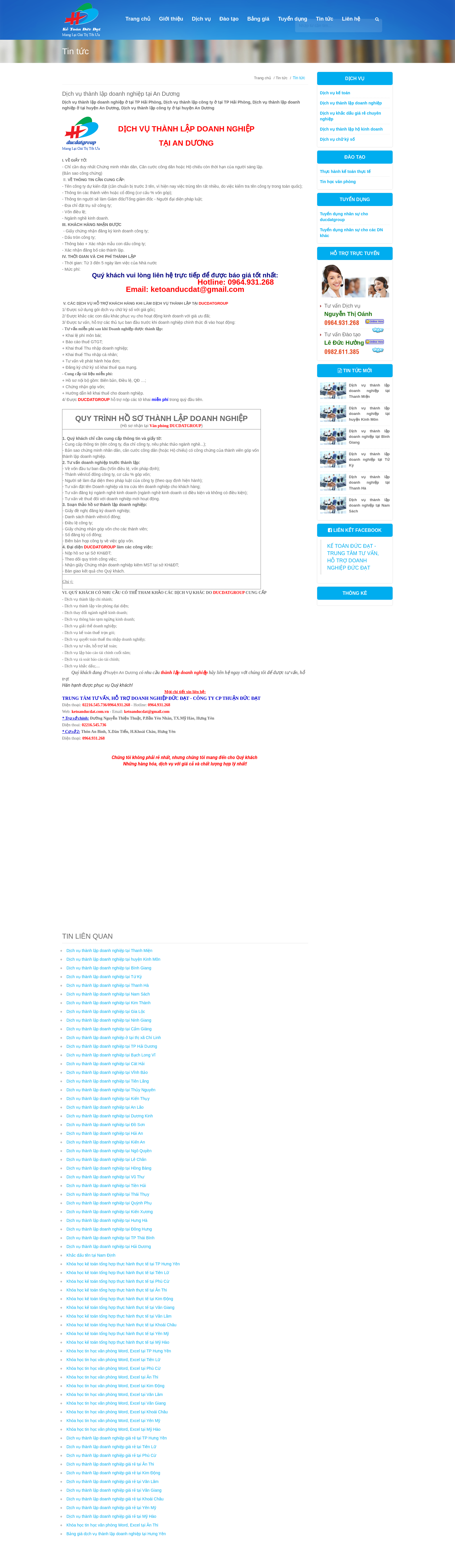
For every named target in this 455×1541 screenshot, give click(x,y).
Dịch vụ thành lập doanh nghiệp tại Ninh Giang (108, 1020)
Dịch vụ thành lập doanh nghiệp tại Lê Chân (106, 1159)
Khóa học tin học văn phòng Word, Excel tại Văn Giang (116, 1403)
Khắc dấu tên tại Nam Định (90, 1255)
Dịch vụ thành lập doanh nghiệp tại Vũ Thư (105, 1177)
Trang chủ (137, 19)
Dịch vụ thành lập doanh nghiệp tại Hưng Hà (106, 1220)
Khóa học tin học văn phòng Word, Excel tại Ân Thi (112, 1377)
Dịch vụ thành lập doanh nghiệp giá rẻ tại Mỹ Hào (111, 1516)
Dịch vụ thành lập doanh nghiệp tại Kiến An (105, 1142)
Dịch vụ (201, 19)
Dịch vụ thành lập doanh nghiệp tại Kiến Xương (109, 1211)
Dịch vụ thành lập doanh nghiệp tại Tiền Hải (106, 1185)
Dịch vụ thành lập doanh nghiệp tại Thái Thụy (107, 1194)
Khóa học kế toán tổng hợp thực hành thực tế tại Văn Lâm (118, 1316)
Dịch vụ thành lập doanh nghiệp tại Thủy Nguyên (110, 1089)
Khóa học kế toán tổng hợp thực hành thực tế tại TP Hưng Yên (123, 1264)
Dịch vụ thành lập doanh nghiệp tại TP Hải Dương (111, 1046)
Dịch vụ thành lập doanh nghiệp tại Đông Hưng (109, 1229)
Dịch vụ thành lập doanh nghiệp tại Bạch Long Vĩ (111, 1055)
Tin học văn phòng (338, 181)
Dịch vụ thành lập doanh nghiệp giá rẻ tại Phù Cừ (111, 1455)
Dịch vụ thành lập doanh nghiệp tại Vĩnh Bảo (107, 1072)
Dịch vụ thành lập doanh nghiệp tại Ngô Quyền (108, 1150)
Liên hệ (351, 19)
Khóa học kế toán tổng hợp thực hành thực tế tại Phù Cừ (117, 1281)
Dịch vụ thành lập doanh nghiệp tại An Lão (105, 1107)
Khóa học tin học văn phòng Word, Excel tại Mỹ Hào (113, 1429)
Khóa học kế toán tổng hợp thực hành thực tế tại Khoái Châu (121, 1325)
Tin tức (324, 19)
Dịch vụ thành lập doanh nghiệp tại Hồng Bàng (108, 1168)
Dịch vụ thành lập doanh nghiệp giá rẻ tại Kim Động (113, 1472)
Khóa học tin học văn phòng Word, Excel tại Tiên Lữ (113, 1359)
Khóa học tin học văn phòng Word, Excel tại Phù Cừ (113, 1368)
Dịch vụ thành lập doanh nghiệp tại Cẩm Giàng (108, 1029)
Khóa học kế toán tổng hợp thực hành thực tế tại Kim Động (119, 1298)
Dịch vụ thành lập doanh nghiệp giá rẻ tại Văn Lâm (112, 1481)
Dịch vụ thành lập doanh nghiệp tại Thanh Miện (109, 950)
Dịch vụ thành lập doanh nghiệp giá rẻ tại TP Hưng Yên (116, 1438)
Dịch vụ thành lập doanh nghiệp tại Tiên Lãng (107, 1081)
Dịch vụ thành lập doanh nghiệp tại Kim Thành (108, 1002)
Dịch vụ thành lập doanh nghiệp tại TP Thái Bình (110, 1237)
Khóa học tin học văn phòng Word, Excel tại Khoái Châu (117, 1412)
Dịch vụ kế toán (335, 93)
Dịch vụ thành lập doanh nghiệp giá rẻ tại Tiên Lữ (111, 1446)
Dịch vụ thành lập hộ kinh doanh (351, 129)
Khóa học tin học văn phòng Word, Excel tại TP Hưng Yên (118, 1351)
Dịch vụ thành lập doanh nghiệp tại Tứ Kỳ (104, 976)
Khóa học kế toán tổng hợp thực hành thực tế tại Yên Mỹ (117, 1333)
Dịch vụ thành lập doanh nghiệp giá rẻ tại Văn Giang (114, 1490)
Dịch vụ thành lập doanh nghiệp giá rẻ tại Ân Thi (110, 1464)
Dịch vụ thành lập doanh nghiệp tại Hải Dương (108, 1246)
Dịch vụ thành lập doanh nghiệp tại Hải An (104, 1133)
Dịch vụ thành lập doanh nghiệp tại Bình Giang (108, 968)
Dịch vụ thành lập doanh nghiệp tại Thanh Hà (107, 985)
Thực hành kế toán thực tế (345, 171)
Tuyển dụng (292, 19)
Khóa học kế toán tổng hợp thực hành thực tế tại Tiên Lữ (117, 1272)
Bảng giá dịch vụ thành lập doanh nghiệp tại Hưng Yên (116, 1533)
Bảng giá (258, 19)
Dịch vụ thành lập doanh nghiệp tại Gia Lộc (105, 1011)
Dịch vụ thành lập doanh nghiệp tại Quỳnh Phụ (109, 1203)
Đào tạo (229, 19)
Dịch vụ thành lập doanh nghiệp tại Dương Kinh (109, 1116)
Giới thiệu (171, 19)
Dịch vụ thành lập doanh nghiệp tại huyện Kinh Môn (113, 959)
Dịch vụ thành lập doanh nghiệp (351, 103)
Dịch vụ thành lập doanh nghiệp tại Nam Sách (108, 994)
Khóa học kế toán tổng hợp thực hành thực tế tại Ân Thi (116, 1290)
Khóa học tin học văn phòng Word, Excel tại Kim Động (115, 1385)
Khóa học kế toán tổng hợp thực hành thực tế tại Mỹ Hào (117, 1342)
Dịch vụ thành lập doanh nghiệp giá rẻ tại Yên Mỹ (111, 1507)
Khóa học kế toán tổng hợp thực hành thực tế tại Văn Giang (120, 1307)
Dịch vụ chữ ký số (337, 139)
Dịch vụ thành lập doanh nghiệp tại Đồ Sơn (105, 1124)
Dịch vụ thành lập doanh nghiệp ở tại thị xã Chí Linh (113, 1037)
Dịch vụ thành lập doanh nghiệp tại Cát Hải (105, 1063)
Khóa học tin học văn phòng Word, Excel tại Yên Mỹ (113, 1420)
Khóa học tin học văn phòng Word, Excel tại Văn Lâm (114, 1394)
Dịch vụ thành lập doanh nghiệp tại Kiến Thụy (107, 1098)
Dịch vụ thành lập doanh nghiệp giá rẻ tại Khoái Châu (115, 1499)
